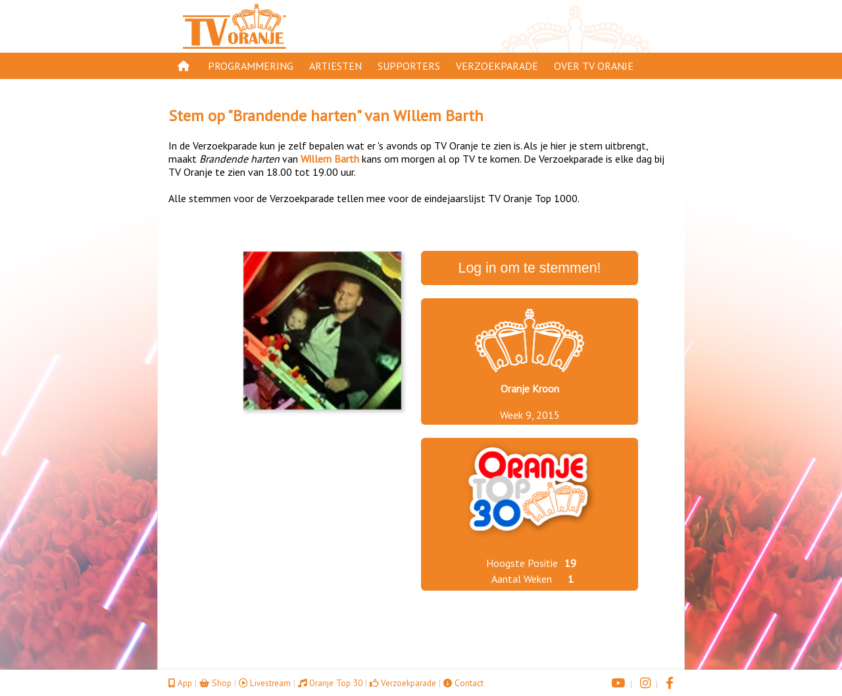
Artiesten (335, 65)
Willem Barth (438, 115)
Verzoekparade (497, 65)
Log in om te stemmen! (529, 268)
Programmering (250, 65)
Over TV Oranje (593, 65)
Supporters (409, 65)
